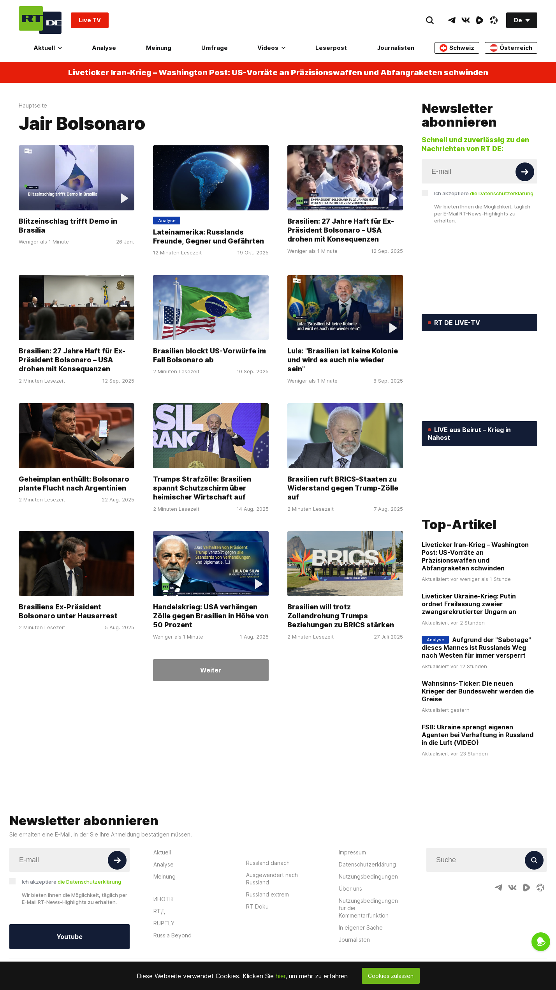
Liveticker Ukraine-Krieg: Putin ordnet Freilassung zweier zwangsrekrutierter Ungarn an (469, 714)
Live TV (90, 20)
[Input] (479, 171)
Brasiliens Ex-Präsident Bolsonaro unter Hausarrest (68, 611)
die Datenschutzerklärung (501, 193)
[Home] (40, 20)
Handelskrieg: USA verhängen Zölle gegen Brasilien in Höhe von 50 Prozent (211, 616)
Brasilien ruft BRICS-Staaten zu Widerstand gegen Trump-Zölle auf (342, 488)
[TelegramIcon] (451, 20)
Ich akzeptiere (483, 193)
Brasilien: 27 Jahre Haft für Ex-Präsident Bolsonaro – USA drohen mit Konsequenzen (340, 230)
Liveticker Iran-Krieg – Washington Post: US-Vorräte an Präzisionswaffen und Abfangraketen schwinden (278, 72)
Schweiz (457, 48)
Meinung (158, 47)
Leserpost (331, 47)
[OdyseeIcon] (493, 20)
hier (280, 976)
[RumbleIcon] (479, 20)
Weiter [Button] (210, 670)
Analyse (104, 47)
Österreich (511, 48)
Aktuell (47, 47)
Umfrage (214, 47)
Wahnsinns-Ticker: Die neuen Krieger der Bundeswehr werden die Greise (478, 802)
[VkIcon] (465, 20)
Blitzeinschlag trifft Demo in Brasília (68, 225)
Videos (271, 47)
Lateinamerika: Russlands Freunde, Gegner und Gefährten (208, 236)
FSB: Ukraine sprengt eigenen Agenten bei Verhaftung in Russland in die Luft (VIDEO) (477, 845)
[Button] (525, 171)
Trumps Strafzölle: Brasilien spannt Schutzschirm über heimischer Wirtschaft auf (202, 488)
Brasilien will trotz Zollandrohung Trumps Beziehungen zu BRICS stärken (340, 616)
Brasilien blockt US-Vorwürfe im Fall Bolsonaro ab (209, 355)
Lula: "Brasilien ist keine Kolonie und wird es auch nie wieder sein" (342, 360)
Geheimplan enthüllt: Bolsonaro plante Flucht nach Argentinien (74, 483)
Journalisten (395, 47)
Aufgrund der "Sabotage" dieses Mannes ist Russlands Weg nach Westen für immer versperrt (476, 758)
